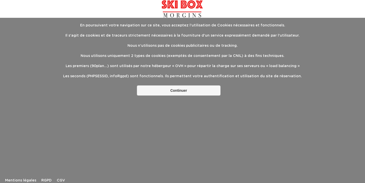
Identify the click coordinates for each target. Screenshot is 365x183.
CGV (61, 180)
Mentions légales (20, 180)
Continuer (178, 90)
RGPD (46, 180)
